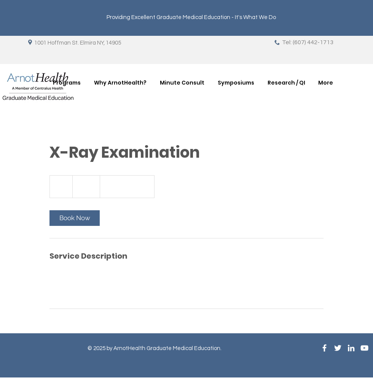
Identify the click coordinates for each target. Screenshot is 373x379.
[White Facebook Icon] (324, 348)
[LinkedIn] (351, 348)
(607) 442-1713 (313, 42)
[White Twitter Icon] (338, 348)
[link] (74, 218)
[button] (66, 83)
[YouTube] (364, 348)
